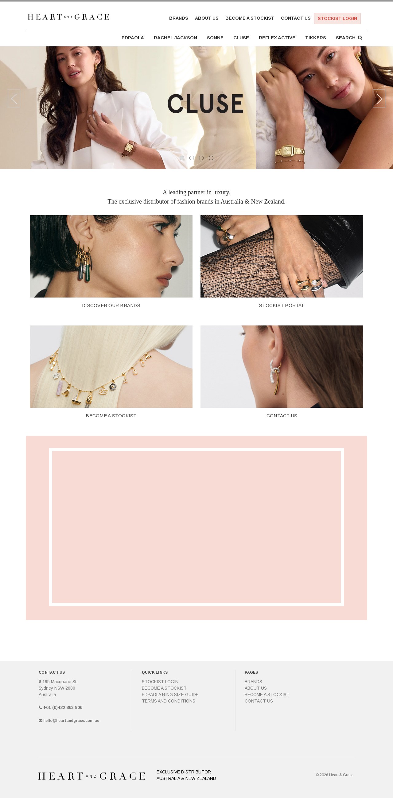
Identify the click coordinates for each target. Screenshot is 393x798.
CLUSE (241, 37)
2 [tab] (191, 158)
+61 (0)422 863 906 (62, 707)
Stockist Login (337, 18)
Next (379, 98)
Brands (178, 18)
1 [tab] (182, 158)
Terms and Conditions (168, 701)
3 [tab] (201, 158)
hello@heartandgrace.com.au (71, 720)
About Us (207, 18)
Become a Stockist (249, 18)
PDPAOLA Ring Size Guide (170, 694)
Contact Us (296, 18)
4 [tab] (211, 158)
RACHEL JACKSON (175, 37)
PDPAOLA (133, 37)
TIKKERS (315, 37)
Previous (14, 98)
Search (349, 37)
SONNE (215, 37)
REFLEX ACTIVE (277, 37)
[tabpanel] (196, 107)
